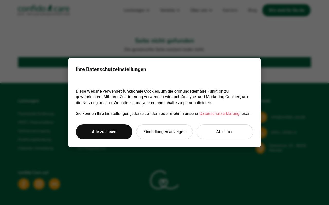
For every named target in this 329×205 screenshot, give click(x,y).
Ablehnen (225, 131)
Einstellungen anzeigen (164, 131)
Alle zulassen (104, 131)
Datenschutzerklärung (219, 113)
